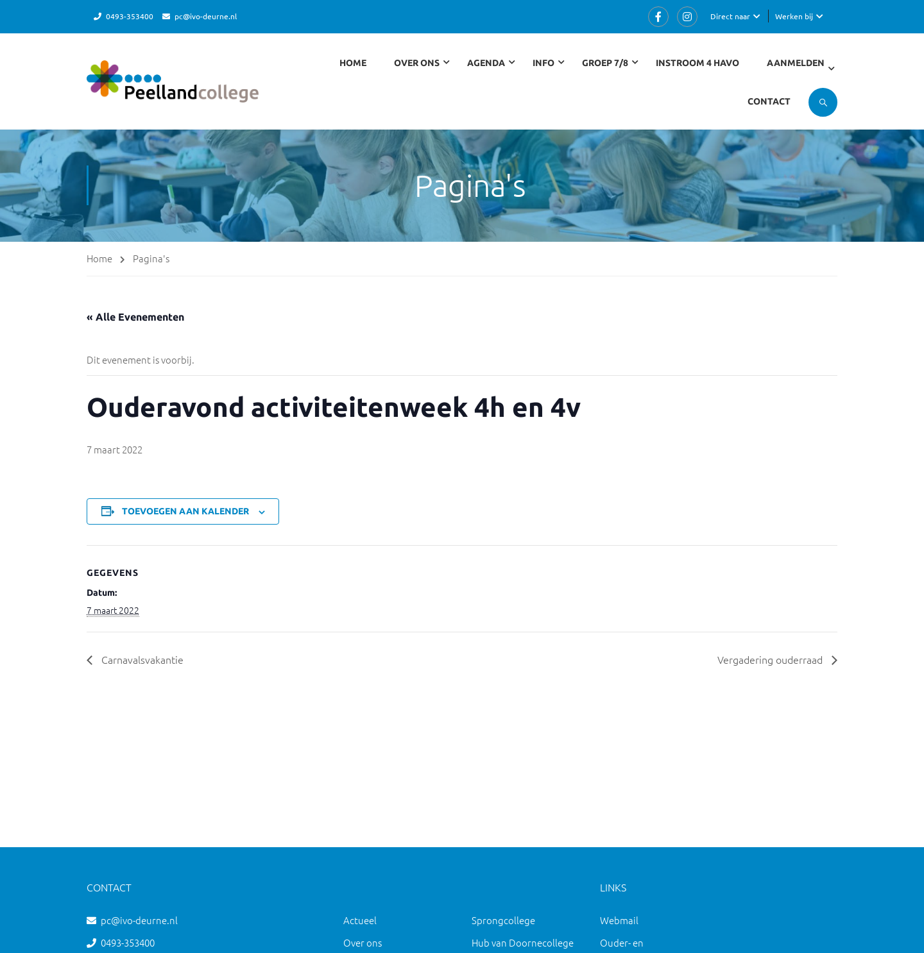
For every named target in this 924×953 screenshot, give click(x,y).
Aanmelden (796, 63)
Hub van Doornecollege (523, 942)
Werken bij (794, 16)
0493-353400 (129, 16)
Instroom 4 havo (697, 63)
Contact (769, 101)
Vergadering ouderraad (771, 659)
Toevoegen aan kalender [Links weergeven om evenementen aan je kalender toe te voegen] (185, 511)
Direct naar (730, 16)
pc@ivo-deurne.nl (206, 16)
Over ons (362, 942)
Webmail (619, 920)
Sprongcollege (503, 920)
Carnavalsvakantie (141, 659)
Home (352, 63)
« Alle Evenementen (135, 317)
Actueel (360, 920)
